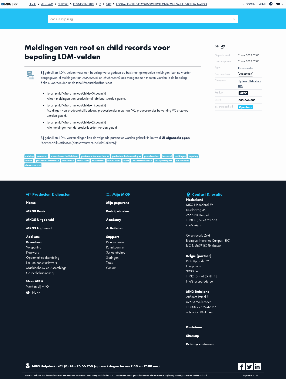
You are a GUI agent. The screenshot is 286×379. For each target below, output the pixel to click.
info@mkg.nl (194, 225)
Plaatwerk (32, 252)
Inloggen (248, 4)
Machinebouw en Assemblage (46, 268)
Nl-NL (32, 4)
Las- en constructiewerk (41, 262)
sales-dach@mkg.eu (199, 312)
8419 (108, 4)
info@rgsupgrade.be (199, 281)
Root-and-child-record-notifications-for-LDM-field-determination (161, 4)
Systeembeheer (116, 252)
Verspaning (33, 247)
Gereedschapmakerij (40, 273)
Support (63, 4)
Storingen (112, 257)
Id (100, 4)
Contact (111, 268)
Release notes (115, 242)
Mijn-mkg (47, 4)
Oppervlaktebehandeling (42, 257)
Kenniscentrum (83, 4)
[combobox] (50, 19)
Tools (109, 262)
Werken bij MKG (37, 286)
